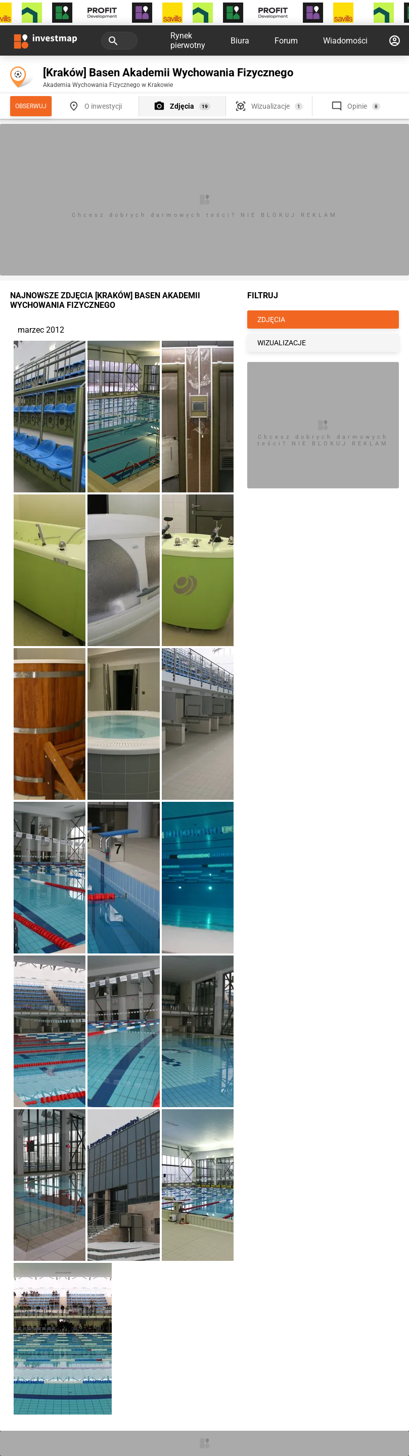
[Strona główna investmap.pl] (45, 40)
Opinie (357, 106)
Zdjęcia (182, 106)
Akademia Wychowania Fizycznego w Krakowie (108, 84)
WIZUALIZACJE (281, 343)
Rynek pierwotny (187, 40)
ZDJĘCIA (271, 319)
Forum (286, 41)
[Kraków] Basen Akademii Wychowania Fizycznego (168, 72)
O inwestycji (103, 106)
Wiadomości (345, 41)
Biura (240, 41)
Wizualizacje (270, 106)
